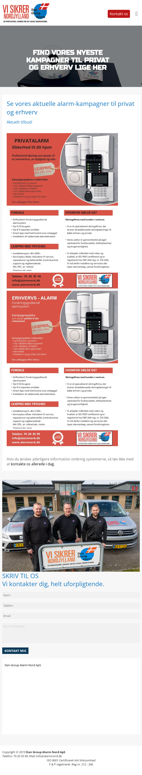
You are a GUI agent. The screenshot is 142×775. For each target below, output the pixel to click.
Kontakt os (119, 13)
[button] (15, 650)
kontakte (18, 464)
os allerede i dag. (40, 464)
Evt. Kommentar (71, 633)
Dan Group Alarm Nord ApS (23, 665)
